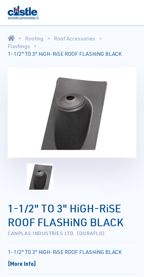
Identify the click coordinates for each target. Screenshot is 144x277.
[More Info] (22, 263)
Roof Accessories (74, 38)
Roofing (34, 38)
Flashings (19, 46)
